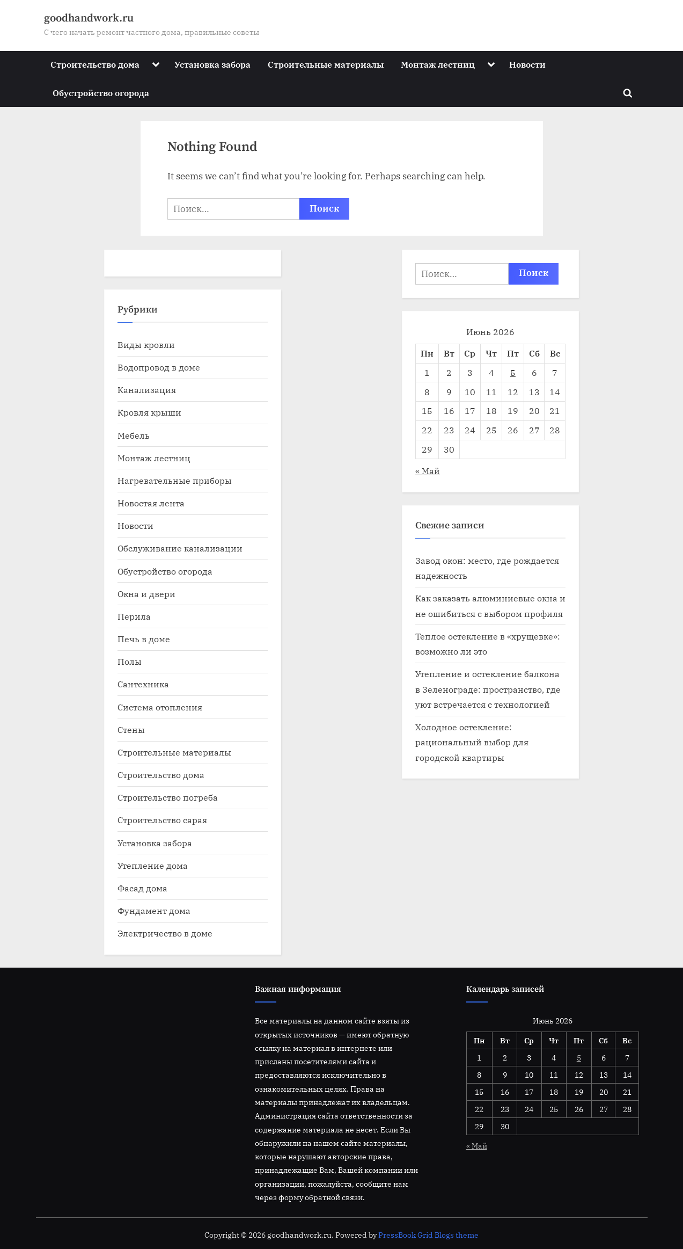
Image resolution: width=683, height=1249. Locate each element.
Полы (129, 661)
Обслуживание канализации (180, 548)
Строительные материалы (326, 64)
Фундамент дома (153, 910)
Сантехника (143, 683)
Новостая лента (151, 503)
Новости (527, 64)
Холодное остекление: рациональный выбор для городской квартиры (471, 742)
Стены (131, 729)
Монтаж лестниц (438, 64)
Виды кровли (146, 344)
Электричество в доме (164, 933)
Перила (134, 616)
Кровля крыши (149, 412)
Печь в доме (143, 638)
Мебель (133, 435)
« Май (427, 470)
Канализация (146, 389)
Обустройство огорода (101, 92)
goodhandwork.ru (89, 18)
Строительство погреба (167, 797)
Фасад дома (142, 888)
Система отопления (159, 707)
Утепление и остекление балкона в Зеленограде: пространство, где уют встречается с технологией (488, 689)
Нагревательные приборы (174, 480)
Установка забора (212, 64)
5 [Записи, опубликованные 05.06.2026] (513, 372)
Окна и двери (146, 593)
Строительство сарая (162, 819)
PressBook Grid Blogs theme (428, 1235)
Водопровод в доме (158, 367)
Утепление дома (152, 865)
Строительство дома (94, 64)
